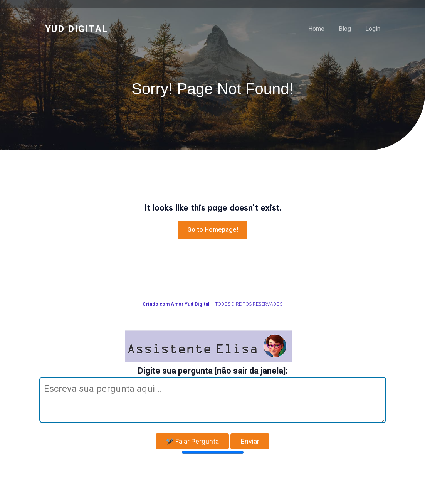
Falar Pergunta (192, 441)
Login (372, 28)
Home (316, 28)
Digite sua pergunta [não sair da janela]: (212, 371)
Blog (345, 28)
